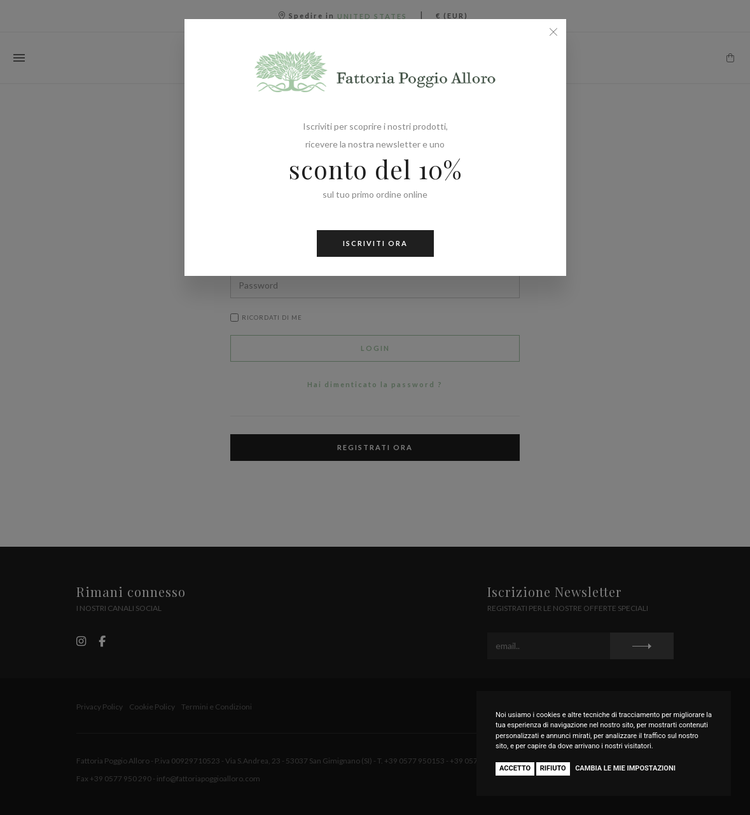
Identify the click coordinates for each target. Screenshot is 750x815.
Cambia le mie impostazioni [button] (625, 768)
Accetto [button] (515, 768)
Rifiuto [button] (553, 768)
